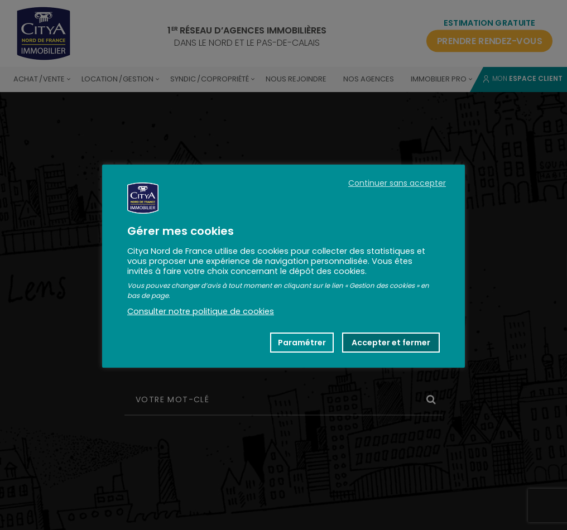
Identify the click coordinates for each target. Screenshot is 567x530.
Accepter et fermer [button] (391, 342)
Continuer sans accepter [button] (397, 183)
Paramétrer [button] (302, 342)
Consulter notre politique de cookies (200, 311)
